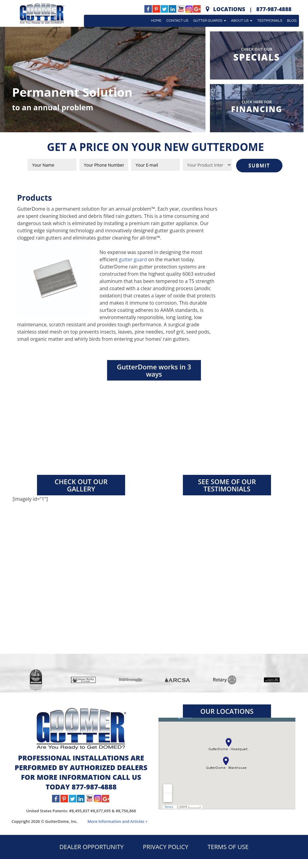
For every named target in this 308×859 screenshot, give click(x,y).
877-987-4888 (273, 9)
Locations (229, 9)
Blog (292, 21)
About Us (241, 21)
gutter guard (133, 259)
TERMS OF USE (228, 847)
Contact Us (177, 21)
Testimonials (269, 21)
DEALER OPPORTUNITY (92, 847)
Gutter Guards (209, 21)
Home (156, 21)
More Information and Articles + (118, 821)
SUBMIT (259, 165)
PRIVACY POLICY (165, 847)
